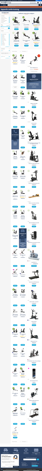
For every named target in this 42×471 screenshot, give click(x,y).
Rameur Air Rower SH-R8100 (26, 41)
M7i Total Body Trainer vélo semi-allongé (33, 361)
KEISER (13, 253)
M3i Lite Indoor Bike (15, 256)
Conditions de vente (24, 463)
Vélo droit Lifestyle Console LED (34, 222)
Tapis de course (5, 17)
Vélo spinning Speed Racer (15, 81)
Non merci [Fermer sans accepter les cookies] (3, 466)
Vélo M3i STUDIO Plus (22, 256)
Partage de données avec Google (6, 462)
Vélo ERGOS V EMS (15, 432)
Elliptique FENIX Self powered (34, 400)
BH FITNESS (24, 23)
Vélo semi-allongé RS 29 (36, 24)
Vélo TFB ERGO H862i (22, 354)
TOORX (28, 379)
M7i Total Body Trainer (15, 374)
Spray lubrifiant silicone (34, 380)
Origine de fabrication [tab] (4, 53)
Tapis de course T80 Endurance (34, 282)
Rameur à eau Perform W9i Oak (34, 203)
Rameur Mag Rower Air (34, 67)
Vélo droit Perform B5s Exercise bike (23, 216)
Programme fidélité (9, 0)
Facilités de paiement (20, 0)
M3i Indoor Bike (15, 274)
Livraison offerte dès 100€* (3, 0)
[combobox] (23, 5)
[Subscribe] (38, 459)
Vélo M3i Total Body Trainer (15, 61)
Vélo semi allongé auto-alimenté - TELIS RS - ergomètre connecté (34, 143)
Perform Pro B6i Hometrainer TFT (22, 177)
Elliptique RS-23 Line (34, 341)
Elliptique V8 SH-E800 (16, 24)
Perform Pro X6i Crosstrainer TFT (34, 163)
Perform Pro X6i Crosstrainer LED (15, 177)
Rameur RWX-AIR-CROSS (15, 394)
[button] (2, 470)
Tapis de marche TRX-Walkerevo (34, 420)
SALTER (33, 23)
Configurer (15, 206)
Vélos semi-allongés (5, 20)
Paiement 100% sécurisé (14, 0)
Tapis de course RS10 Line (15, 354)
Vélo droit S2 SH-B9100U (22, 97)
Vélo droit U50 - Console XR (34, 301)
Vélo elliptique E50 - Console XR (15, 295)
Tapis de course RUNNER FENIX (15, 414)
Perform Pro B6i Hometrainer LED (16, 41)
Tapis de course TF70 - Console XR (15, 315)
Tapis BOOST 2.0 (33, 262)
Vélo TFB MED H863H (23, 136)
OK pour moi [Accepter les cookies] (16, 466)
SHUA (13, 23)
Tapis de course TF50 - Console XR (23, 315)
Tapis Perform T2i (23, 195)
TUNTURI (28, 280)
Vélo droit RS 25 (22, 274)
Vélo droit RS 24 (34, 321)
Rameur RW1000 (26, 24)
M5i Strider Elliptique (36, 40)
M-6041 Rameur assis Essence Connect (34, 242)
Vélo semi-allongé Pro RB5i (23, 116)
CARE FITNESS (29, 66)
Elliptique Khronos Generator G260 (22, 394)
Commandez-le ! (34, 465)
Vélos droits (5, 19)
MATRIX (28, 221)
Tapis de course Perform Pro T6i (15, 196)
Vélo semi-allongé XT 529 (15, 335)
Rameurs (5, 22)
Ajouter (16, 29)
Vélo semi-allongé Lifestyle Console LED (15, 236)
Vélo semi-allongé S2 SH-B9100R (15, 97)
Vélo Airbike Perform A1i (15, 216)
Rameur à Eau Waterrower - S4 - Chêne (23, 157)
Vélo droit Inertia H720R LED (23, 61)
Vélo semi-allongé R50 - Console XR (23, 295)
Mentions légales (24, 464)
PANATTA (13, 411)
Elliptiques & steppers (5, 18)
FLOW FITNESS (14, 194)
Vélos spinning (5, 21)
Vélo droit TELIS (33, 123)
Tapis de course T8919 (22, 81)
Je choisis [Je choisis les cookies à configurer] (9, 466)
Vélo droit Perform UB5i (15, 157)
